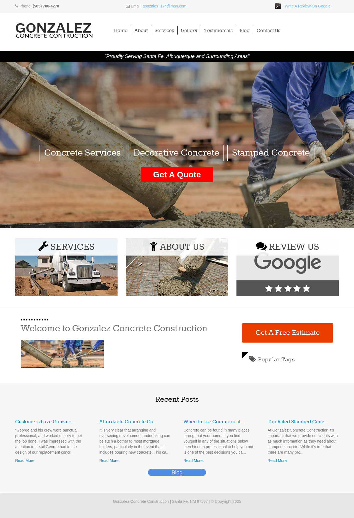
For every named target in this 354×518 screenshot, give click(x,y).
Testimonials (218, 31)
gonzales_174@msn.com (164, 6)
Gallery (189, 31)
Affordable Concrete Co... (128, 422)
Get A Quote (177, 174)
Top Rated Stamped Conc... (297, 422)
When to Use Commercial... (213, 422)
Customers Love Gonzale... (45, 422)
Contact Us (268, 31)
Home (120, 31)
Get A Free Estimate (288, 333)
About (141, 31)
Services (164, 31)
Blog (245, 31)
